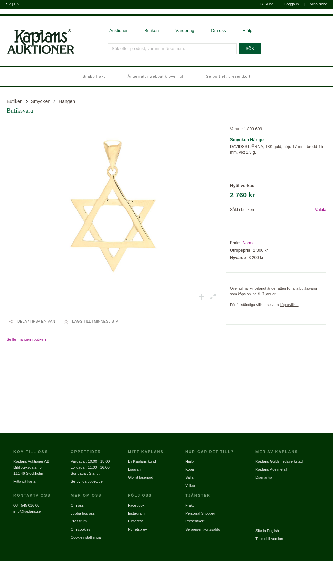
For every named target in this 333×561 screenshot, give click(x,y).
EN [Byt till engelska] (16, 4)
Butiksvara (20, 110)
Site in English (267, 531)
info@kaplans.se (27, 511)
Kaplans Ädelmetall (271, 469)
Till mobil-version (269, 539)
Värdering (184, 30)
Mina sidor (318, 4)
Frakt (189, 505)
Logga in (291, 4)
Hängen (67, 101)
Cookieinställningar (86, 537)
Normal (249, 242)
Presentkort (194, 521)
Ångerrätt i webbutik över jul (155, 76)
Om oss (218, 30)
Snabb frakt (94, 76)
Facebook (136, 505)
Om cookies (80, 529)
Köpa (189, 469)
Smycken (41, 101)
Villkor (190, 485)
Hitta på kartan (25, 481)
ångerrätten (276, 288)
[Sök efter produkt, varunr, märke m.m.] (172, 49)
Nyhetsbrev (137, 529)
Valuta (320, 209)
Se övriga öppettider (87, 481)
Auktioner (118, 30)
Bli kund (266, 4)
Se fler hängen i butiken (26, 339)
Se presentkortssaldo (202, 529)
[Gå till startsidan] (37, 53)
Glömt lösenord (140, 477)
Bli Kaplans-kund (142, 461)
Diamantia (263, 477)
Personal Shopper (200, 513)
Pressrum (79, 521)
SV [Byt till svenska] (8, 4)
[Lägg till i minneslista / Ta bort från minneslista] (90, 321)
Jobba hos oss (83, 513)
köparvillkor (289, 305)
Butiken (151, 30)
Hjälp (247, 30)
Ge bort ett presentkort (228, 76)
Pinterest (135, 521)
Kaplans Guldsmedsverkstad (279, 461)
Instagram (136, 513)
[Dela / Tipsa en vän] (31, 321)
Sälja (189, 477)
